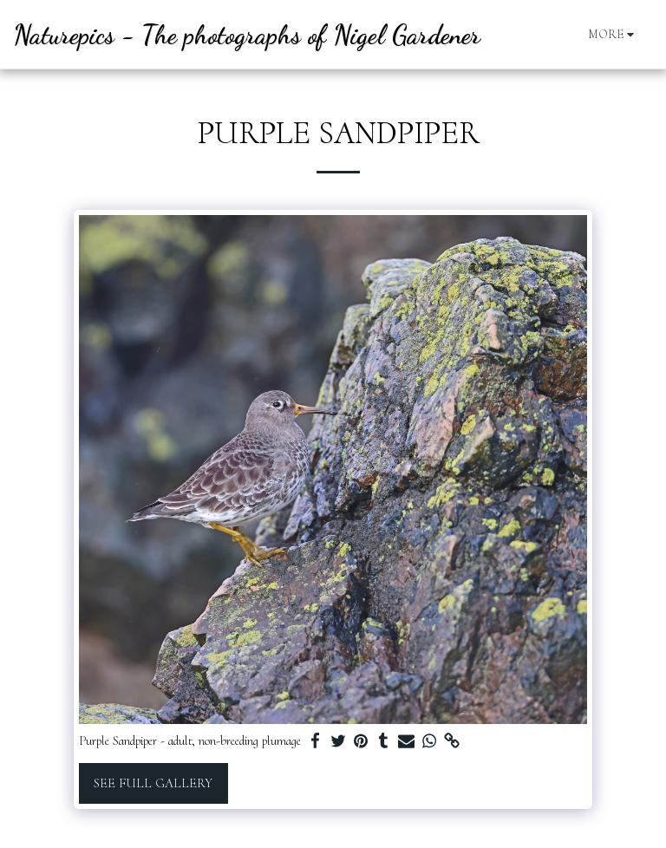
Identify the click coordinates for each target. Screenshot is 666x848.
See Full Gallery (153, 783)
